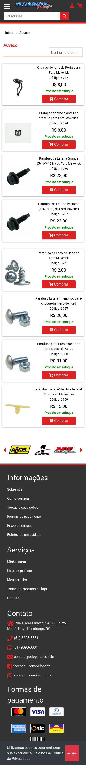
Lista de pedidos (19, 571)
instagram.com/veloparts (32, 675)
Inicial (9, 33)
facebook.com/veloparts (31, 666)
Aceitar (72, 753)
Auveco (25, 33)
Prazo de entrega (19, 526)
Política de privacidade (24, 535)
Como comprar (18, 498)
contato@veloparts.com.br (34, 657)
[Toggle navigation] (7, 6)
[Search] (36, 16)
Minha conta (16, 562)
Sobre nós (15, 489)
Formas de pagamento (24, 517)
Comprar (58, 99)
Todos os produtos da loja (27, 589)
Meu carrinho (17, 580)
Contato (13, 598)
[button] (72, 5)
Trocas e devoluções (22, 507)
